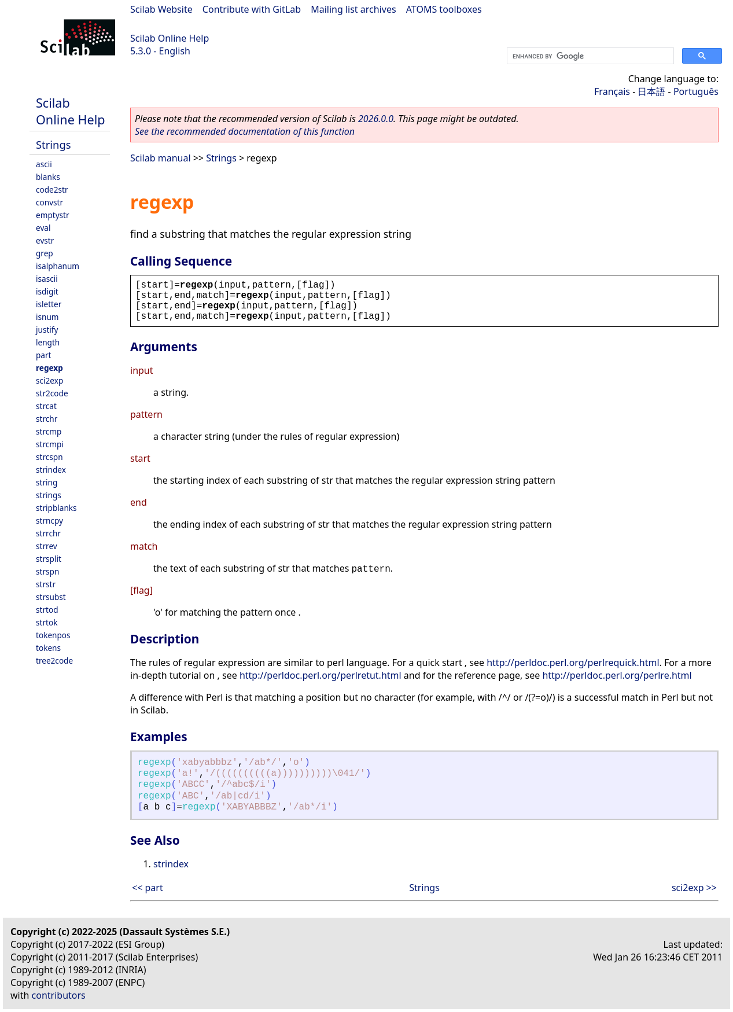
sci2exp (49, 380)
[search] (589, 56)
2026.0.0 (375, 118)
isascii (47, 278)
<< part (147, 887)
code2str (52, 189)
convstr (49, 202)
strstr (46, 584)
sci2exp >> (694, 887)
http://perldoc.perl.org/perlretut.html (321, 675)
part (43, 354)
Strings (53, 144)
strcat (46, 405)
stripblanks (56, 507)
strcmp (48, 431)
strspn (47, 571)
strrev (46, 545)
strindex (51, 469)
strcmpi (50, 444)
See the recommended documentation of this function (245, 131)
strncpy (49, 520)
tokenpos (53, 635)
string (46, 482)
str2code (52, 393)
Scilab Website (161, 9)
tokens (48, 647)
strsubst (51, 596)
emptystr (52, 214)
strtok (46, 622)
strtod (47, 609)
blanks (48, 176)
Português (696, 91)
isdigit (47, 291)
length (48, 342)
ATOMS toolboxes (444, 9)
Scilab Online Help (169, 38)
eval (43, 227)
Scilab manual (160, 158)
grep (44, 253)
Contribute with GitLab (251, 9)
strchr (46, 418)
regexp (49, 367)
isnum (47, 316)
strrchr (48, 533)
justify (47, 329)
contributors (59, 995)
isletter (48, 304)
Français (612, 91)
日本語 (651, 91)
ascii (44, 164)
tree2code (54, 660)
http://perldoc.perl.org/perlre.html (616, 675)
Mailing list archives (353, 9)
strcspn (49, 456)
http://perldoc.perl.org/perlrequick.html (573, 662)
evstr (45, 240)
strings (48, 495)
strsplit (48, 558)
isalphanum (57, 265)
